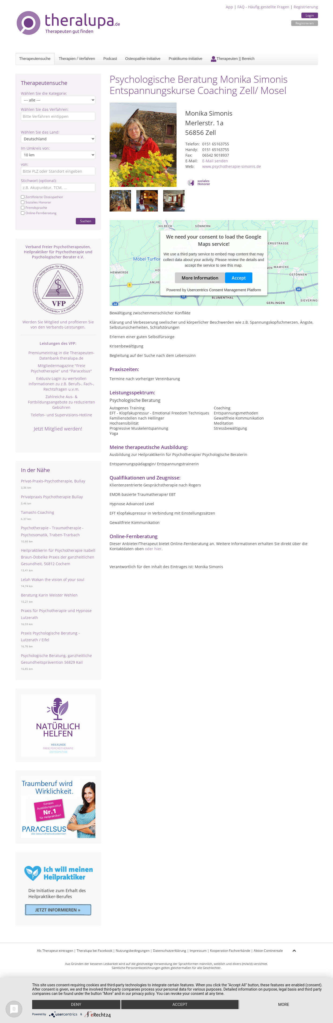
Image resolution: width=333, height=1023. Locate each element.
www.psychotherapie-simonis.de (231, 166)
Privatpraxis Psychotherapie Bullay (52, 496)
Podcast (110, 58)
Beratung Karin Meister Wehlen (49, 595)
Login (310, 15)
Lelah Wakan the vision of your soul (52, 579)
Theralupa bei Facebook (94, 950)
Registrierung (306, 6)
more (283, 1004)
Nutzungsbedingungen (132, 950)
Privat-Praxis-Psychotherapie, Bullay (53, 481)
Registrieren (304, 23)
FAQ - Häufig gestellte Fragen (263, 6)
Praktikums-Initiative (185, 58)
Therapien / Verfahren (77, 58)
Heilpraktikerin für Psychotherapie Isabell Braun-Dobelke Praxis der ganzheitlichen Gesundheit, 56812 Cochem (58, 557)
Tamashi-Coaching (37, 512)
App (229, 6)
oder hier (153, 548)
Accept (239, 278)
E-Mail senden (215, 160)
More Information (200, 278)
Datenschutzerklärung (169, 950)
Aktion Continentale (268, 950)
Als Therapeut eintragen (55, 950)
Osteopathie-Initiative (142, 58)
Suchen (85, 221)
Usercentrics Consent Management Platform (224, 290)
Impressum (198, 950)
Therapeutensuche (35, 58)
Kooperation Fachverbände (230, 950)
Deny (76, 1004)
